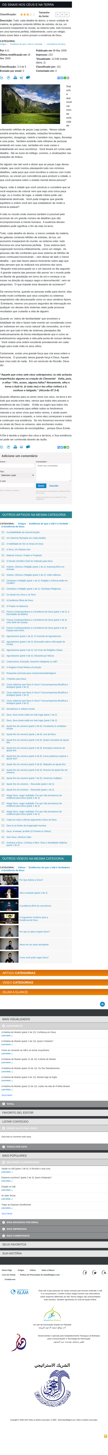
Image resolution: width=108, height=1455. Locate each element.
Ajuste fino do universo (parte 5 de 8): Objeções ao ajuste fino (34, 764)
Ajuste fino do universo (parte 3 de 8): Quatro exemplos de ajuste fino (35, 741)
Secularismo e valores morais (18, 709)
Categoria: (7, 41)
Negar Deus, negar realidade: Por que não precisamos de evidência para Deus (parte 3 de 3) (32, 812)
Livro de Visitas (8, 1275)
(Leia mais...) (6, 1036)
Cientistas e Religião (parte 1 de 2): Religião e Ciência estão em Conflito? (35, 581)
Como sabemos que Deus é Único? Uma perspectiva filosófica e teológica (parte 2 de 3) (35, 685)
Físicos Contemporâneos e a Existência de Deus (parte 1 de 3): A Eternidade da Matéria (35, 612)
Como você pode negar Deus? (34, 957)
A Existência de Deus (56, 44)
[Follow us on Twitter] (94, 1272)
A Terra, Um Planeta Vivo (16, 549)
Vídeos (22, 867)
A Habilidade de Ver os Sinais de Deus (22, 544)
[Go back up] (102, 1004)
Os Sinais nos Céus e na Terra (19, 594)
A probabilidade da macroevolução (21, 532)
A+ (66, 14)
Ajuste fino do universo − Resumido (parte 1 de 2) (28, 789)
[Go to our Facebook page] (85, 1272)
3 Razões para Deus (14, 679)
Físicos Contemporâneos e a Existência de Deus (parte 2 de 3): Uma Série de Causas (34, 621)
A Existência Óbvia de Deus (17, 600)
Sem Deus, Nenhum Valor (16, 837)
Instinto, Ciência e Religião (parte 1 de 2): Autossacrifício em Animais (33, 568)
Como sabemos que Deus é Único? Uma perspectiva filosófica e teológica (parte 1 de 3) (35, 693)
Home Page (7, 1270)
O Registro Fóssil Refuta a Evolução (21, 667)
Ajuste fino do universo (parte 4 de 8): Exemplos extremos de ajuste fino (33, 749)
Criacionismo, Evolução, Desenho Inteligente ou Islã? (30, 661)
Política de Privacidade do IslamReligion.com (40, 1275)
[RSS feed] (104, 1272)
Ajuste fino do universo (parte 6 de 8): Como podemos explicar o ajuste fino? (35, 757)
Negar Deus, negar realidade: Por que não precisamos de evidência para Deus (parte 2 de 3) (32, 796)
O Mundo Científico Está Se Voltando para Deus (27, 561)
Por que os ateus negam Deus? (34, 931)
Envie (41, 486)
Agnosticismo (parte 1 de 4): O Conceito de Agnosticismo (31, 636)
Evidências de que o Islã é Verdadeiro (49, 867)
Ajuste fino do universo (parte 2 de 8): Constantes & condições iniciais (34, 727)
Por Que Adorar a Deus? (31, 880)
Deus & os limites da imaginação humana (24, 825)
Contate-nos (10, 1279)
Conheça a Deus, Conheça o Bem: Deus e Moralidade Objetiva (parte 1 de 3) (34, 843)
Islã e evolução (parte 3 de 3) (33, 893)
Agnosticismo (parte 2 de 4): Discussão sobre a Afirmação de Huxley (33, 643)
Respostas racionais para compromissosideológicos (29, 673)
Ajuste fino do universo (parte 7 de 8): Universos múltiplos (32, 778)
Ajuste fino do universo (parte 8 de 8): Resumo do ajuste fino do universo (34, 771)
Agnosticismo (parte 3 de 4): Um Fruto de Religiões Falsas (32, 650)
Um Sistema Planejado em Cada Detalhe (24, 538)
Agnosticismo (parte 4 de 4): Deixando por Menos (28, 656)
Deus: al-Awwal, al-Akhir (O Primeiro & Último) (26, 831)
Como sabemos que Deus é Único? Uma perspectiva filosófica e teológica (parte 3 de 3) (35, 701)
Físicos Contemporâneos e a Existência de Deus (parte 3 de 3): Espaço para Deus (34, 629)
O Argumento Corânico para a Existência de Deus (33, 918)
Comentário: (42, 462)
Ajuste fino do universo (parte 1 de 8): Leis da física (29, 734)
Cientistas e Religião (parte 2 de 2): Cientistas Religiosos (31, 589)
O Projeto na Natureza (15, 606)
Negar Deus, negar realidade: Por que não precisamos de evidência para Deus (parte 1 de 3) (32, 804)
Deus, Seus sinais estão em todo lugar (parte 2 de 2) (29, 720)
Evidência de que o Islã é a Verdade (26, 44)
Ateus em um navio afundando (34, 944)
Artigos (3, 44)
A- (58, 14)
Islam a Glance (48, 1270)
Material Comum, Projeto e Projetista (22, 555)
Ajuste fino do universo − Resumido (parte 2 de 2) (28, 784)
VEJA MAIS (7, 1095)
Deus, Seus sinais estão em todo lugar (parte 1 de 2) (29, 714)
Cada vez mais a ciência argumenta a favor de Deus (29, 819)
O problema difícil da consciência (35, 906)
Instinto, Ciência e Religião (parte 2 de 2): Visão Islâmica (31, 575)
